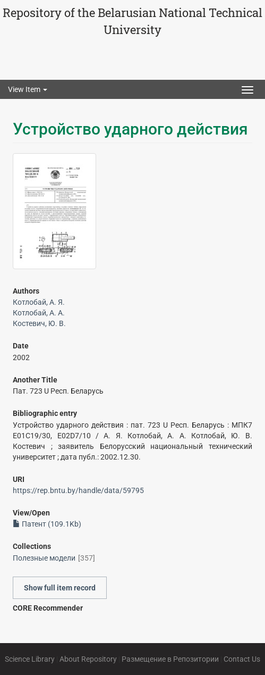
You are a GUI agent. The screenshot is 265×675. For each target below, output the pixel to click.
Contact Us (242, 659)
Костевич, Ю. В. (39, 323)
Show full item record (60, 588)
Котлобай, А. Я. (39, 302)
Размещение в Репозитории (170, 659)
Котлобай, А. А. (39, 313)
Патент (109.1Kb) (47, 524)
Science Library (30, 659)
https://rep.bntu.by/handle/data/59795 (78, 490)
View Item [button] (27, 89)
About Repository (88, 659)
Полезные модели (44, 558)
